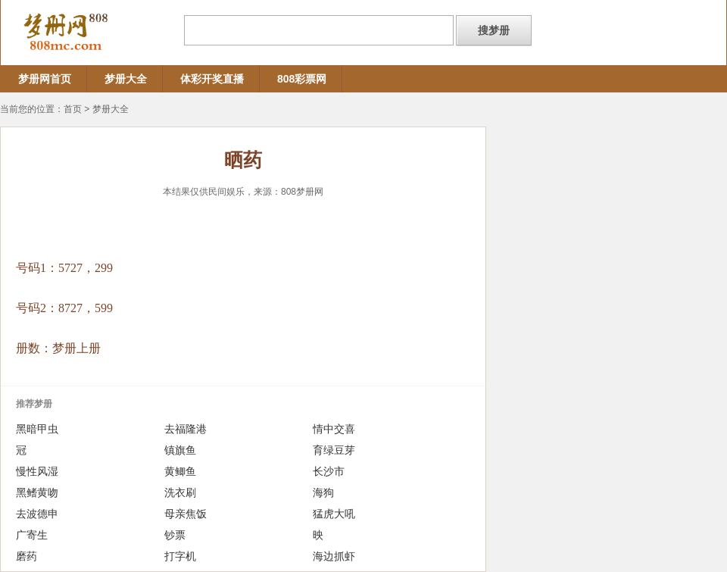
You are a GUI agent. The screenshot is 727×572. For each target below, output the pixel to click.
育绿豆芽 (334, 450)
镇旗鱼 (180, 450)
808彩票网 (301, 79)
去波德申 (37, 514)
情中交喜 (334, 429)
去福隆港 (185, 429)
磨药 (26, 556)
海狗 (323, 492)
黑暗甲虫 (37, 429)
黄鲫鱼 (180, 471)
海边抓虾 (334, 556)
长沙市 (329, 471)
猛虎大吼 (334, 514)
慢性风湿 (37, 471)
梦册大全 (126, 79)
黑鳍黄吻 (37, 492)
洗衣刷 (180, 492)
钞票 (175, 535)
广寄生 (32, 535)
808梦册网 (302, 191)
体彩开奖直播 (212, 79)
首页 (73, 109)
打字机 (180, 556)
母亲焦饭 (185, 514)
